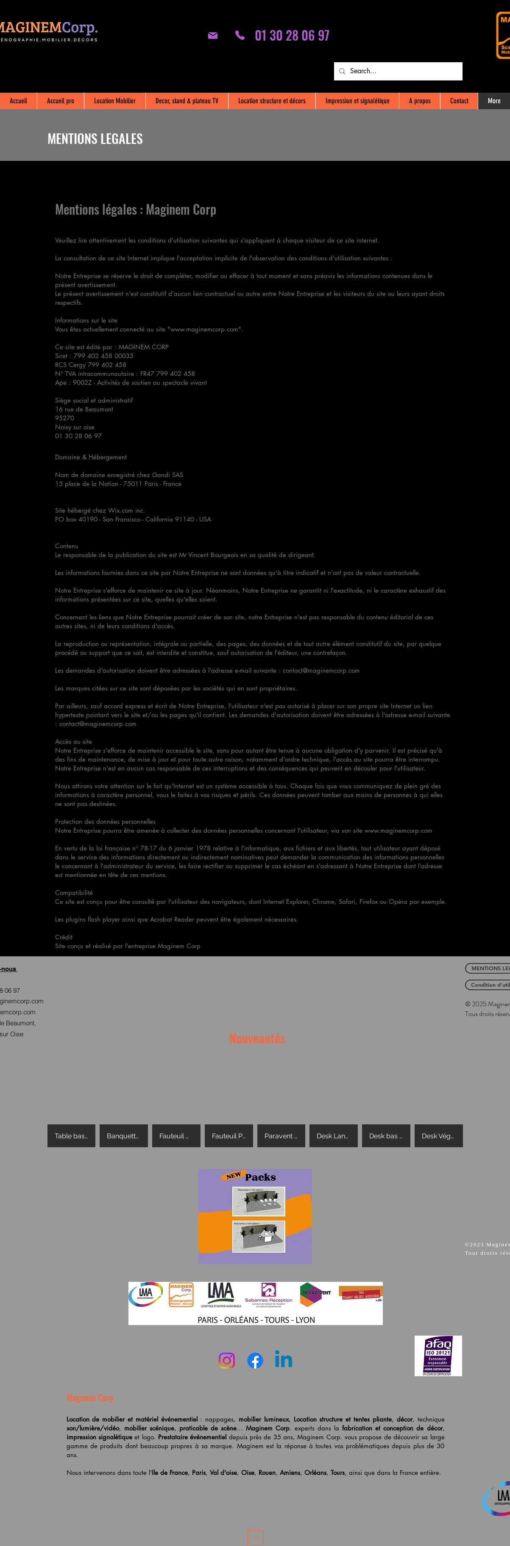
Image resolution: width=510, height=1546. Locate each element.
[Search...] (397, 71)
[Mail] (213, 35)
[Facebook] (255, 1360)
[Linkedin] (283, 1360)
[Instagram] (226, 1360)
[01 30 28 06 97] (240, 35)
